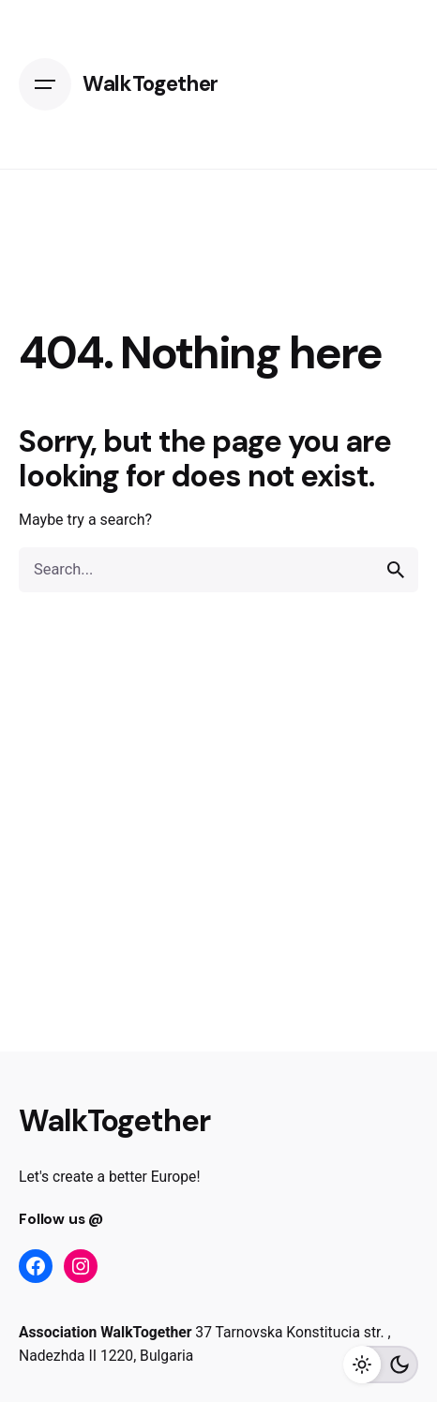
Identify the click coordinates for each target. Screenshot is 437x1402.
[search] (395, 569)
